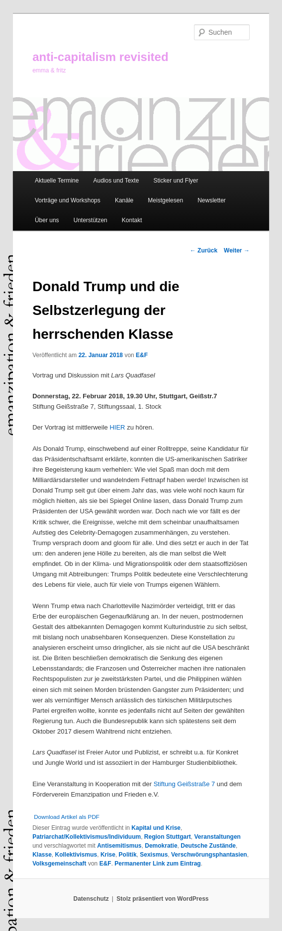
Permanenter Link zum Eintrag (157, 863)
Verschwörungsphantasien (209, 854)
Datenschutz (91, 898)
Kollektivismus (76, 854)
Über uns (47, 220)
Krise (107, 854)
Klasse (42, 854)
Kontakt (132, 220)
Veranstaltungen (217, 836)
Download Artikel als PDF (66, 816)
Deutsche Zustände (208, 845)
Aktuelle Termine (57, 180)
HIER (117, 427)
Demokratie (161, 845)
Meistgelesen (165, 200)
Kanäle (124, 200)
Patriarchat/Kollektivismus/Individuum (86, 836)
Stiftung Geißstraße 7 (184, 784)
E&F (142, 355)
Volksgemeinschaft (59, 863)
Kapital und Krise (156, 827)
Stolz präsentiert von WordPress (162, 898)
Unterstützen (90, 220)
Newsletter (211, 200)
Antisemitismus (119, 845)
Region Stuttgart (167, 836)
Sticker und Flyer (175, 180)
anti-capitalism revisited (100, 56)
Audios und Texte (116, 180)
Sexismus (154, 854)
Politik (128, 854)
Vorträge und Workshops (67, 200)
